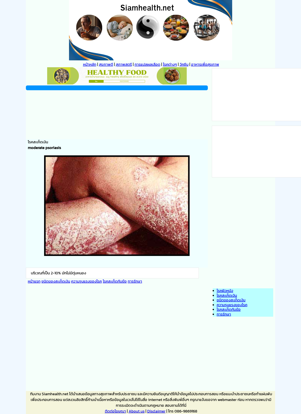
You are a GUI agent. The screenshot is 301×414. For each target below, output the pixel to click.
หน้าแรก (34, 281)
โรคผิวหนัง (225, 290)
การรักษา (135, 281)
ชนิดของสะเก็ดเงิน (55, 281)
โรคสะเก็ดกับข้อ (115, 281)
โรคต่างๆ (170, 64)
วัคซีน (184, 64)
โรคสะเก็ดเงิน (227, 295)
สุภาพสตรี (124, 64)
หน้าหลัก (89, 64)
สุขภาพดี (106, 64)
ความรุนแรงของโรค (86, 281)
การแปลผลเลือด (147, 64)
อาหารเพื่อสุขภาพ (205, 64)
